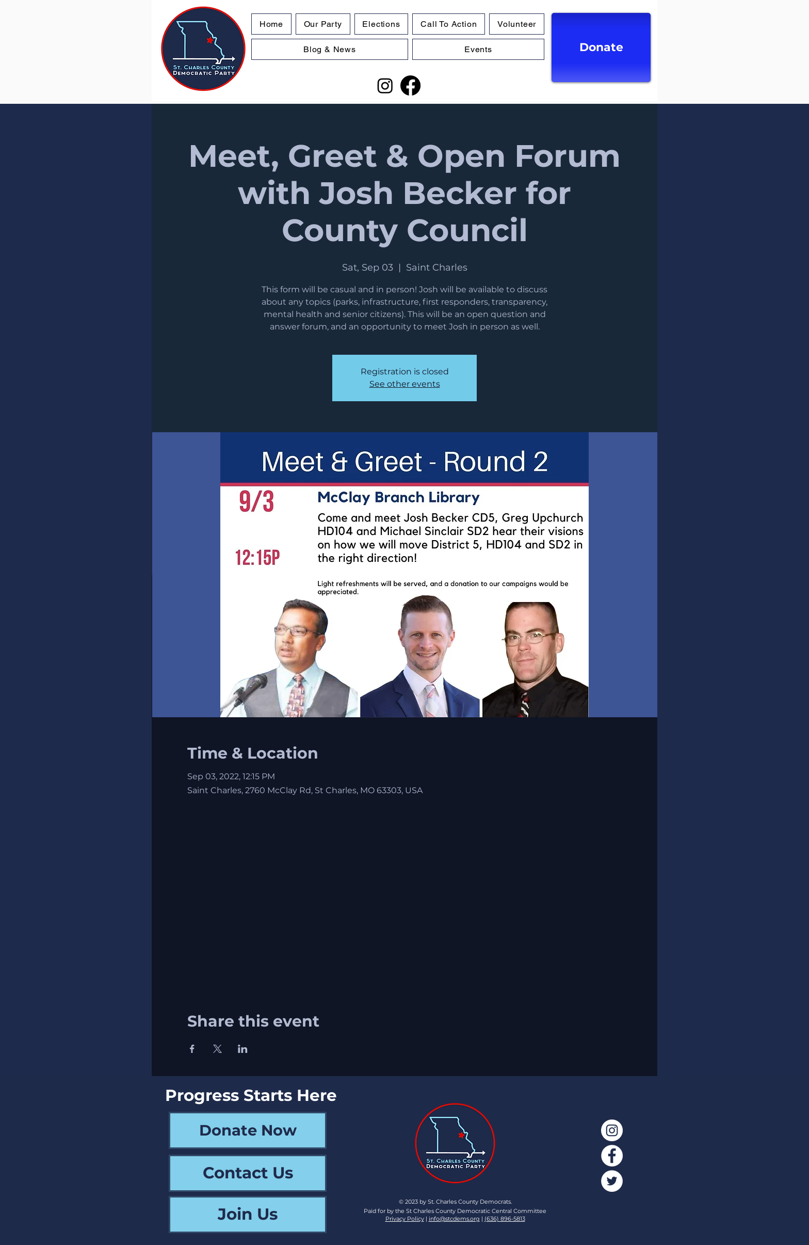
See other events (404, 384)
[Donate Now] (248, 1130)
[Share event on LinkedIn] (243, 1049)
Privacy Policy (404, 1218)
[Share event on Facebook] (192, 1049)
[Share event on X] (217, 1049)
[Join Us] (248, 1214)
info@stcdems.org (454, 1218)
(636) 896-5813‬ (504, 1218)
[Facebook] (410, 85)
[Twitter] (612, 1181)
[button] (381, 24)
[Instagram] (385, 85)
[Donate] (601, 47)
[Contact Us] (248, 1173)
